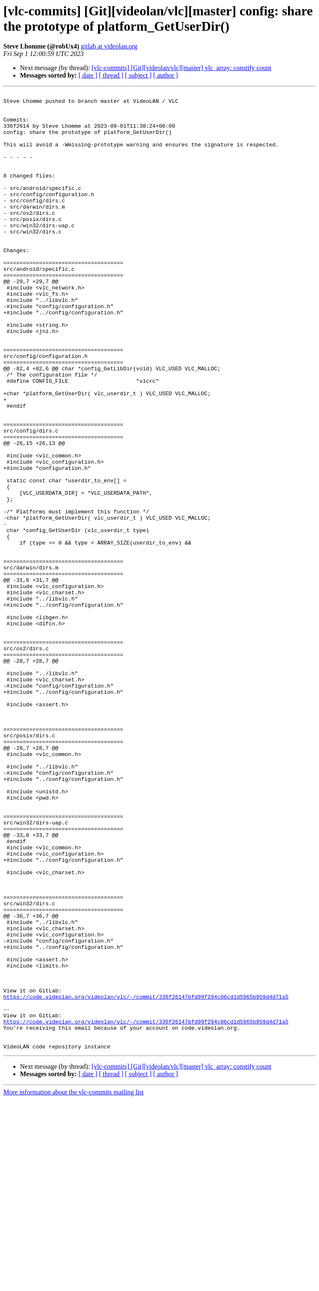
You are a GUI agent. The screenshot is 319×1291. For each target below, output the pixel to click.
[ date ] (88, 75)
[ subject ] (138, 75)
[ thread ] (111, 75)
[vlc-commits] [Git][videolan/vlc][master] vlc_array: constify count (181, 67)
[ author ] (165, 75)
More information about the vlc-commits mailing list (73, 1283)
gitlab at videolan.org (109, 46)
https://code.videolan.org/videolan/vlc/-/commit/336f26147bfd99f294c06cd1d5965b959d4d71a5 (145, 1178)
